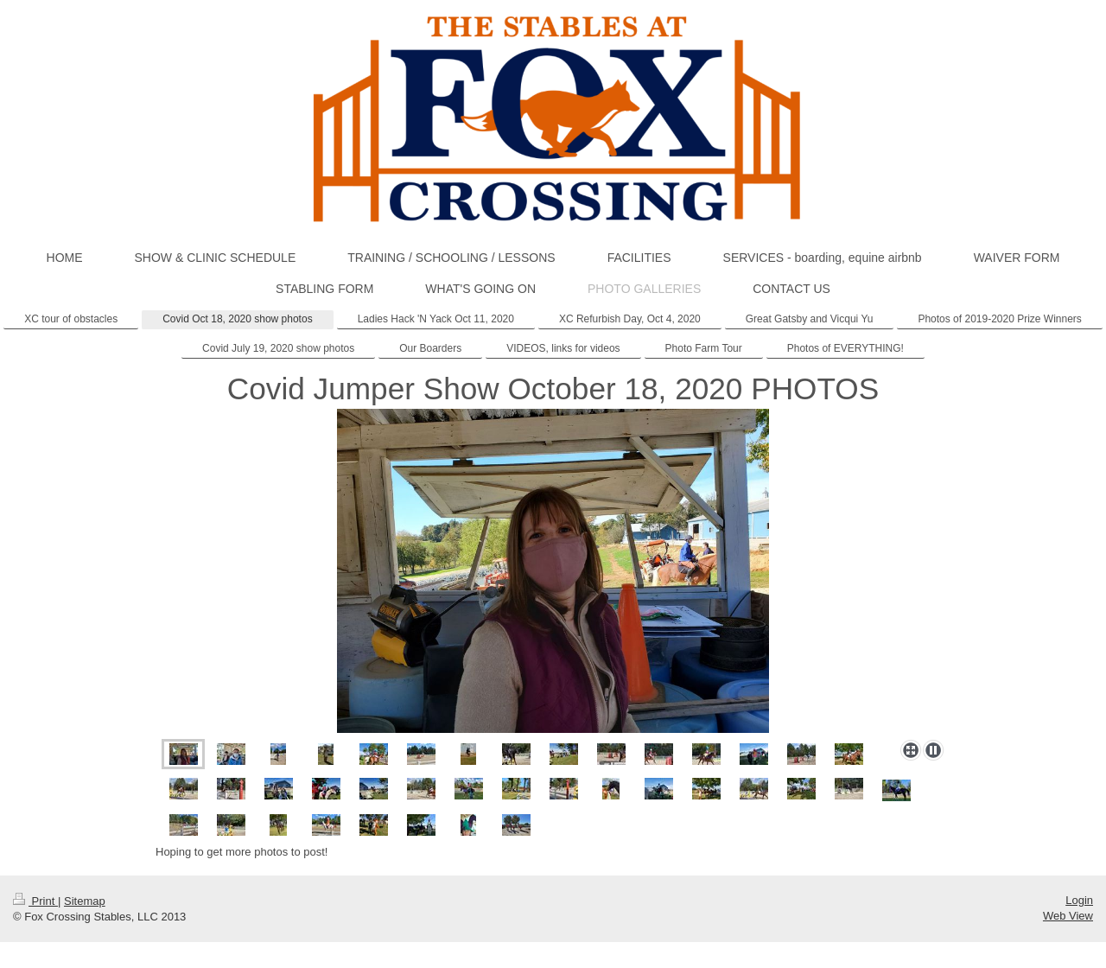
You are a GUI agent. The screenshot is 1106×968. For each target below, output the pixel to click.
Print (35, 901)
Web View (1068, 915)
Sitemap (84, 901)
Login (1079, 900)
